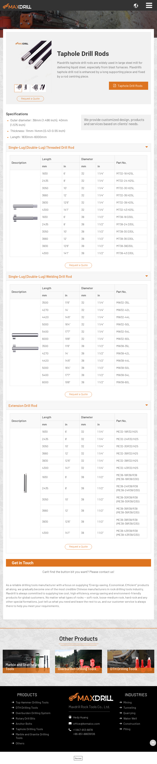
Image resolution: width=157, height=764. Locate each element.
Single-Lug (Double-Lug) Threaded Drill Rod (41, 148)
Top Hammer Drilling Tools (32, 703)
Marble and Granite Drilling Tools (32, 736)
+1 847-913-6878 (83, 730)
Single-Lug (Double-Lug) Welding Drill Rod (40, 277)
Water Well (130, 719)
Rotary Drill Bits (25, 719)
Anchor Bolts (24, 724)
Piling (126, 730)
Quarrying (129, 714)
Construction (131, 724)
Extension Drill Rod (22, 406)
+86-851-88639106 (84, 734)
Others (20, 744)
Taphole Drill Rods (130, 86)
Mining (127, 703)
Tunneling (129, 708)
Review (78, 759)
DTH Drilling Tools (27, 708)
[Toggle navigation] (149, 5)
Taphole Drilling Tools (29, 730)
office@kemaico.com (86, 724)
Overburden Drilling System (33, 714)
